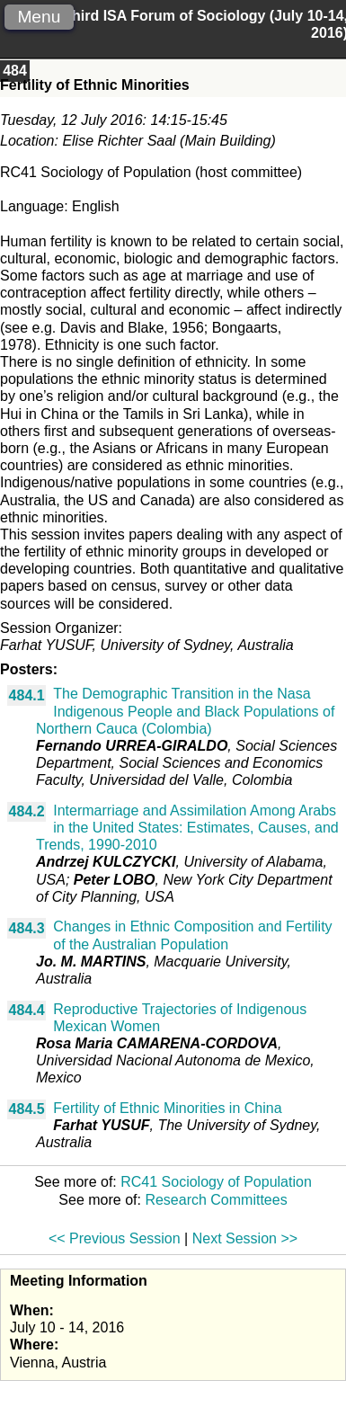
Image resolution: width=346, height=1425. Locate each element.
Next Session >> (244, 1238)
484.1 (27, 695)
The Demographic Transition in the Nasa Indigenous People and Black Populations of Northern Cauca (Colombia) (185, 710)
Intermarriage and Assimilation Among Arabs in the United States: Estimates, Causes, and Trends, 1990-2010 (187, 827)
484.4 (27, 1010)
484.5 (27, 1109)
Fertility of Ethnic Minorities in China (167, 1108)
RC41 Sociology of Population (216, 1181)
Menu (38, 16)
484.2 (27, 811)
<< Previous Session (115, 1238)
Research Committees (216, 1199)
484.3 (27, 928)
